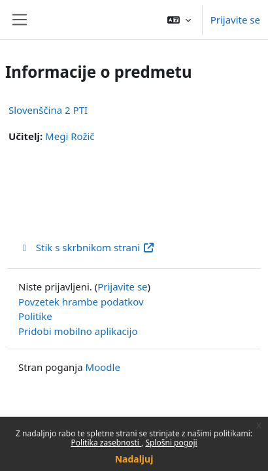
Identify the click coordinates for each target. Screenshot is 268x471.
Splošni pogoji (171, 442)
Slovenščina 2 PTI (48, 109)
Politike (35, 316)
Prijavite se (235, 19)
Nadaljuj (134, 459)
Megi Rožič (69, 136)
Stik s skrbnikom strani (86, 247)
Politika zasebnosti (106, 442)
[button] (179, 19)
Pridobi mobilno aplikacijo (78, 331)
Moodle (103, 367)
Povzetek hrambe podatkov (81, 301)
